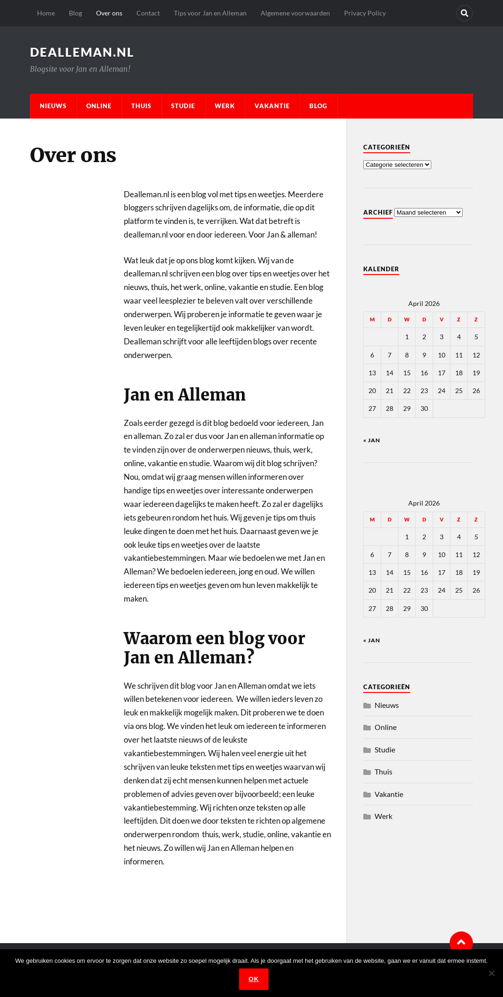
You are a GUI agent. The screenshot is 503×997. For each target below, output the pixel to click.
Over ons (109, 13)
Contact (148, 13)
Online (99, 106)
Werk (225, 106)
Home (46, 13)
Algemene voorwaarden (295, 13)
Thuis (141, 106)
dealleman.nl (82, 52)
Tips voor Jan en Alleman (210, 13)
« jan (371, 440)
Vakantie (272, 106)
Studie (183, 106)
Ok (253, 978)
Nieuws (53, 106)
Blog (75, 13)
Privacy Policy (365, 13)
